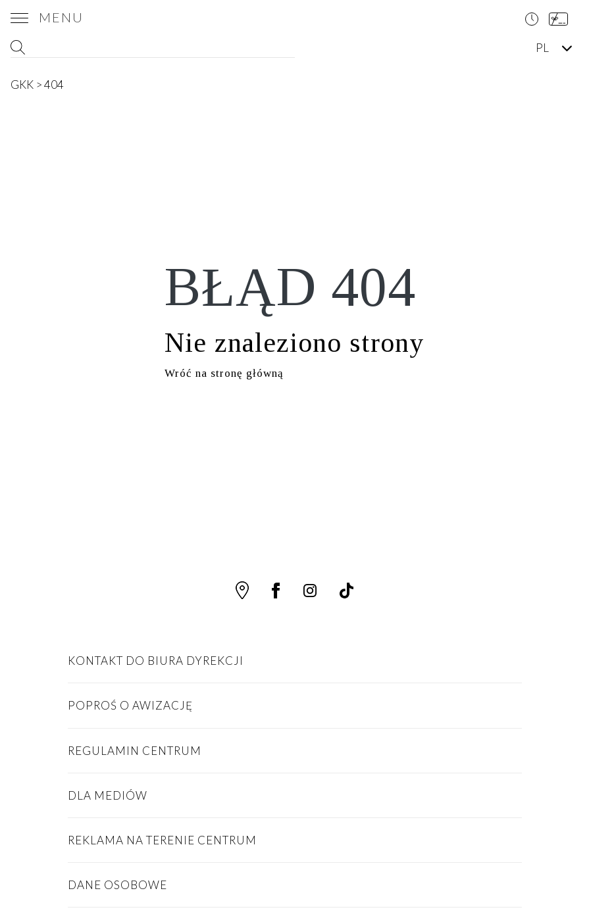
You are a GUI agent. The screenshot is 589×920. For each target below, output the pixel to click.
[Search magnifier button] (285, 48)
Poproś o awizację (130, 705)
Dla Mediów (107, 795)
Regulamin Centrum (134, 751)
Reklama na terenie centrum (162, 840)
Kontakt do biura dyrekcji (155, 660)
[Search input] (151, 48)
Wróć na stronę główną (224, 373)
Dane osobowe (117, 885)
